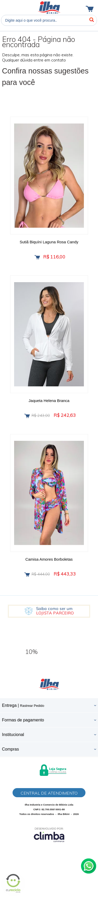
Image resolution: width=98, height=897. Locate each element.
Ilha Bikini (49, 7)
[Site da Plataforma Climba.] (49, 834)
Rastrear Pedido (32, 706)
